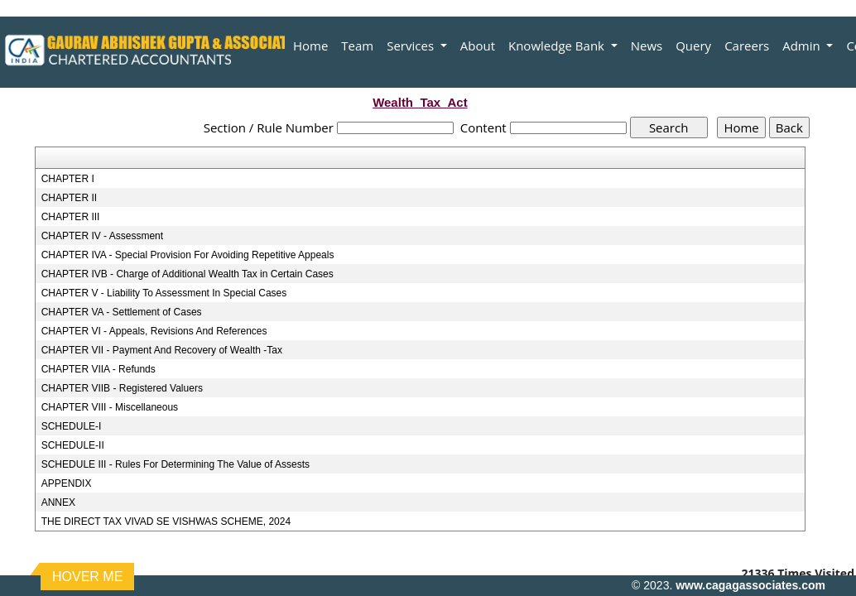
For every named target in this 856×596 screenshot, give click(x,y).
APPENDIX (66, 483)
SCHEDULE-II (72, 445)
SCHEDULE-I (71, 426)
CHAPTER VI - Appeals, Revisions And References (154, 331)
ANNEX (58, 502)
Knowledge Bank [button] (558, 45)
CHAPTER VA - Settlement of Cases (121, 312)
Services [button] (412, 45)
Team (357, 45)
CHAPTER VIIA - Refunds (98, 369)
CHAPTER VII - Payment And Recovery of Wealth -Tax (161, 350)
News (647, 45)
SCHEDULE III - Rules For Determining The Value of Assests (175, 464)
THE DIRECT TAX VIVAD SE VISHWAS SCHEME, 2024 (166, 521)
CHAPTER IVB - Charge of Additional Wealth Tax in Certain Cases (187, 274)
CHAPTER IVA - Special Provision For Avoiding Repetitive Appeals (187, 255)
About (477, 45)
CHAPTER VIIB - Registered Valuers (122, 388)
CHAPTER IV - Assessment (102, 236)
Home (310, 45)
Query (693, 45)
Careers (746, 45)
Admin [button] (802, 45)
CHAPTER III (70, 217)
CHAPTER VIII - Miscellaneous (109, 407)
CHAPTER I (67, 179)
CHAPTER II (69, 198)
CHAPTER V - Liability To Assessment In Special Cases (164, 293)
